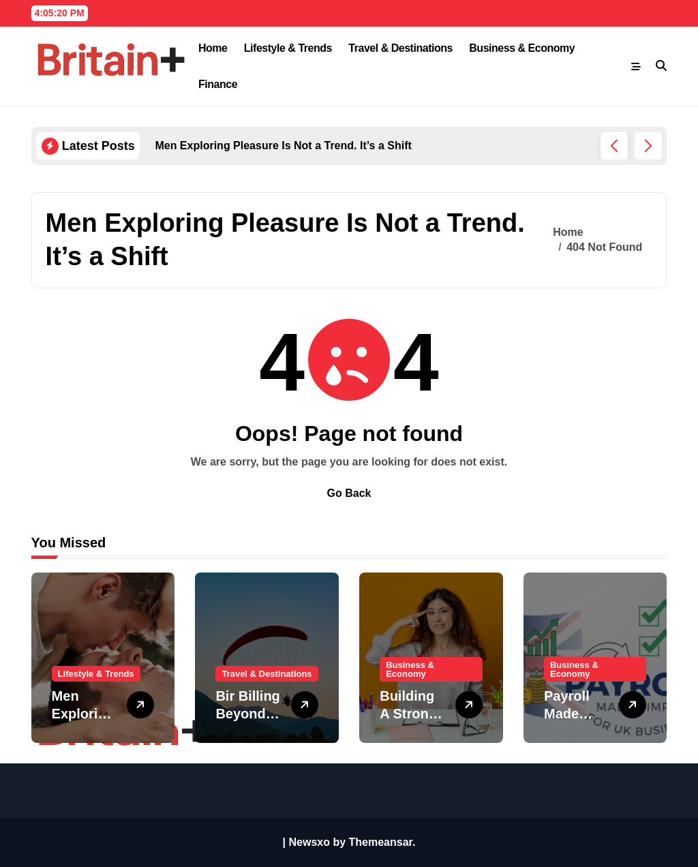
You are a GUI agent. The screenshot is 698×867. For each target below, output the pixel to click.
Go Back (349, 493)
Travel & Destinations (400, 48)
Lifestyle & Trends (288, 48)
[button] (648, 145)
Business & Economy (522, 48)
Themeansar (380, 842)
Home (213, 48)
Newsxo (309, 842)
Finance (217, 84)
